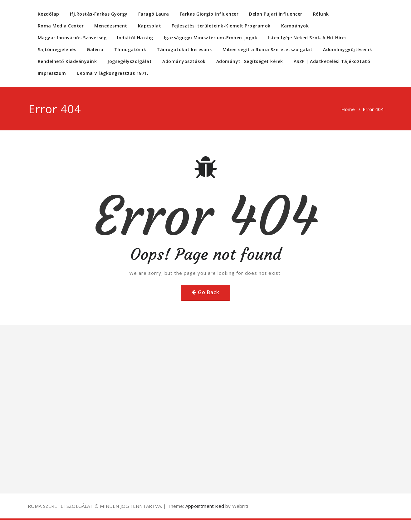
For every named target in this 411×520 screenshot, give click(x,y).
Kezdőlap (48, 14)
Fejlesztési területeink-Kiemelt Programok (221, 26)
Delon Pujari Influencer (275, 14)
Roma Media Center (61, 26)
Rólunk (321, 14)
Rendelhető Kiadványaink (67, 61)
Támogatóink (130, 49)
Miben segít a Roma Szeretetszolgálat (267, 49)
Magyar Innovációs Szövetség (72, 38)
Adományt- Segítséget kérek (249, 61)
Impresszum (52, 73)
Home (348, 109)
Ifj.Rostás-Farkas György (99, 14)
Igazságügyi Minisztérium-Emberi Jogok (210, 38)
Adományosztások (184, 61)
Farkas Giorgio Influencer (209, 14)
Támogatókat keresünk (184, 49)
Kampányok (295, 26)
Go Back (208, 292)
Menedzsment (110, 26)
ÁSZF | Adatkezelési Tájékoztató (332, 61)
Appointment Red (204, 506)
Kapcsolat (149, 26)
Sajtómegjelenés (57, 49)
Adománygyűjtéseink (347, 49)
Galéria (95, 49)
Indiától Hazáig (135, 38)
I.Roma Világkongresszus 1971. (113, 73)
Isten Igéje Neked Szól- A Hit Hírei (307, 38)
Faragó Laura (153, 14)
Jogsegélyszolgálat (129, 61)
